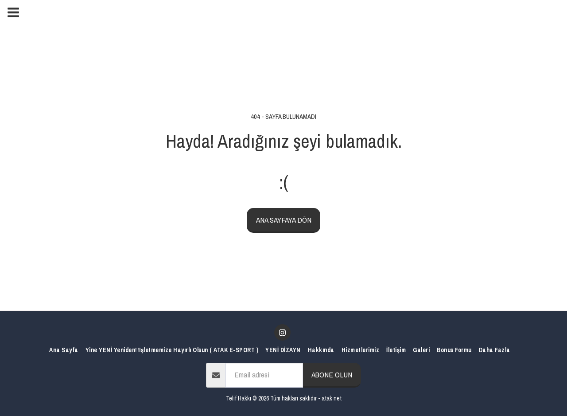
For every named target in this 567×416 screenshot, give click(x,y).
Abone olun (331, 374)
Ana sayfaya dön (283, 220)
